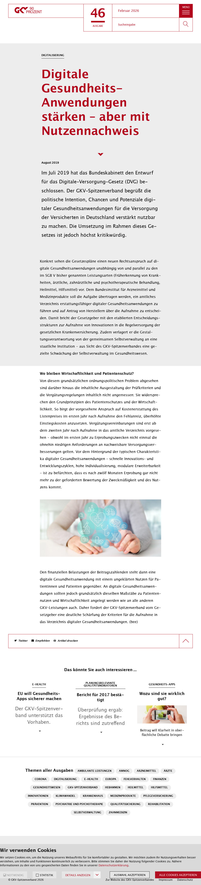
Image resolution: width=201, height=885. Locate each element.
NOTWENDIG (15, 875)
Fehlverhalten (135, 779)
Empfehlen (42, 641)
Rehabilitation (159, 804)
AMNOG (124, 771)
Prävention (39, 804)
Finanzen (159, 779)
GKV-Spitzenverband (83, 787)
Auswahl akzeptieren (129, 875)
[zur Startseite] (45, 11)
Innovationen (38, 796)
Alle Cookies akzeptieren (178, 875)
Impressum (166, 879)
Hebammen (112, 787)
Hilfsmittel (159, 787)
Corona (41, 779)
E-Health (91, 779)
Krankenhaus (93, 796)
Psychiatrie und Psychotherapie (79, 804)
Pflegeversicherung (158, 796)
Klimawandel (65, 796)
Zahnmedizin (118, 812)
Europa (110, 779)
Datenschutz (185, 879)
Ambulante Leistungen (94, 771)
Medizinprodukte (123, 796)
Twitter (22, 641)
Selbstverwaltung (87, 812)
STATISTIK (46, 875)
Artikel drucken (68, 641)
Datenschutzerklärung (113, 865)
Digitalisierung (65, 779)
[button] (97, 18)
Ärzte (168, 771)
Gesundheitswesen (46, 787)
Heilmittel (135, 787)
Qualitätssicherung (126, 804)
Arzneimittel (146, 771)
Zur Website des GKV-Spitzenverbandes (130, 879)
